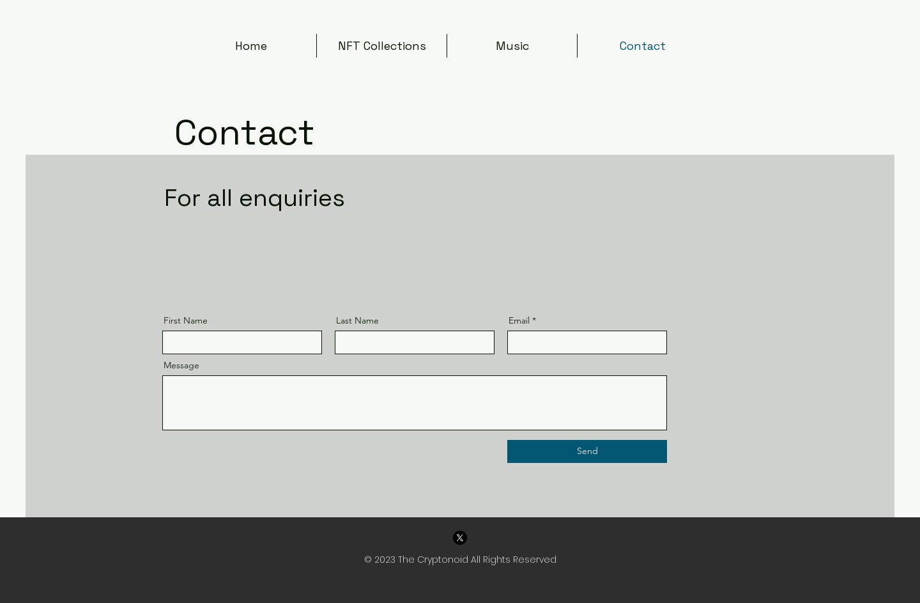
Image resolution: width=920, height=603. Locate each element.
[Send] (587, 451)
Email (519, 320)
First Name (186, 320)
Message (181, 365)
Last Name (357, 320)
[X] (460, 538)
